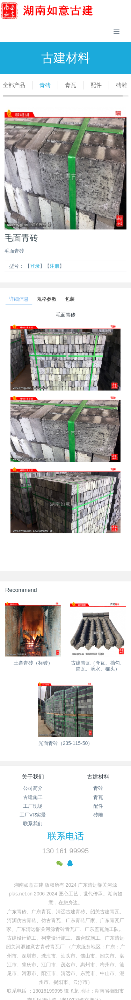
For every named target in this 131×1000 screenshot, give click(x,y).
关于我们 (33, 777)
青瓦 (70, 85)
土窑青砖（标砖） (33, 663)
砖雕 (121, 85)
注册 (54, 266)
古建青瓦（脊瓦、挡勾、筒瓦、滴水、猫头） (98, 666)
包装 (70, 299)
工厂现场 (33, 806)
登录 (35, 266)
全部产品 (14, 85)
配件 (96, 85)
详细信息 (19, 299)
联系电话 (66, 836)
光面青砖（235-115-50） (65, 743)
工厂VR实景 (33, 815)
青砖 (45, 85)
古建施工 (33, 797)
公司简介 (33, 788)
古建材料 (98, 777)
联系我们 (33, 823)
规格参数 (47, 299)
